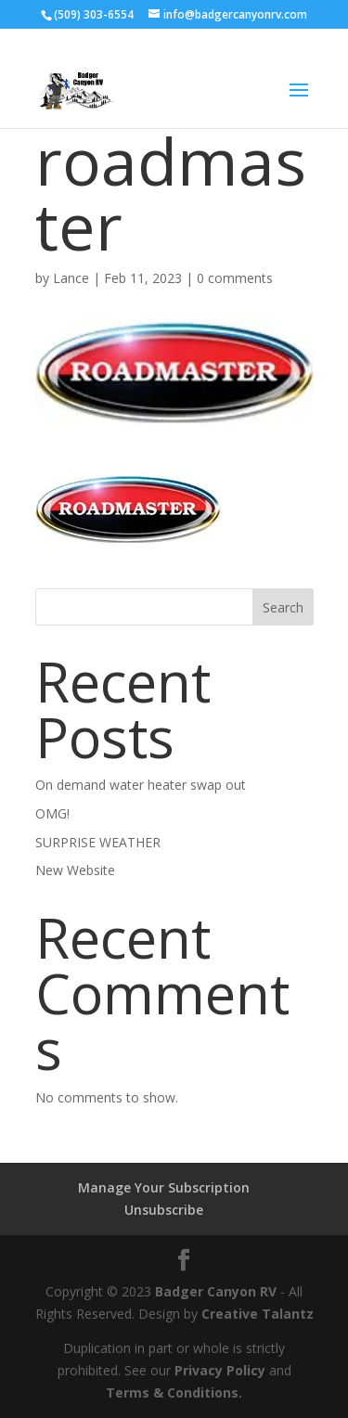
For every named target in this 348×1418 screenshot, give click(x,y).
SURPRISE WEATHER (98, 842)
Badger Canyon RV (216, 1291)
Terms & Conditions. (174, 1392)
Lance (71, 278)
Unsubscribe (163, 1209)
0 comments (235, 278)
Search (283, 607)
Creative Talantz (257, 1313)
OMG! (52, 813)
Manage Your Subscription (164, 1187)
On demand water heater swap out (140, 784)
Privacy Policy (219, 1370)
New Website (75, 870)
